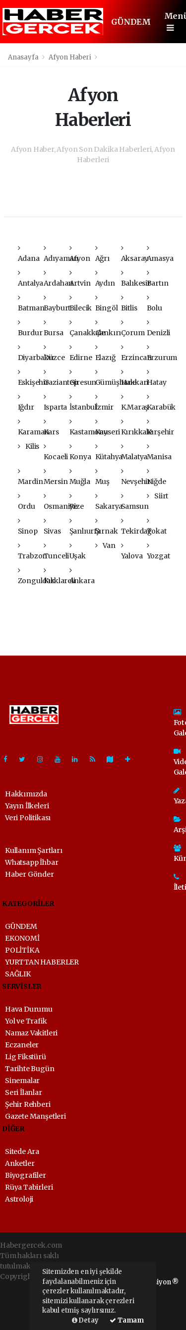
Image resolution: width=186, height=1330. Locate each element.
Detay (85, 1320)
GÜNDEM (131, 22)
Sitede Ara (22, 1151)
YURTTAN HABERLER (42, 962)
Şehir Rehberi (28, 1104)
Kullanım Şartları (33, 850)
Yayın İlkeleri (27, 805)
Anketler (19, 1163)
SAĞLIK (18, 973)
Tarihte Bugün (30, 1068)
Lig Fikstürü (25, 1056)
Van (105, 545)
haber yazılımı (24, 1286)
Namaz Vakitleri (31, 1032)
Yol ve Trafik (26, 1021)
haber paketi (21, 1297)
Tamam (127, 1320)
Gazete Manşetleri (35, 1116)
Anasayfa (24, 57)
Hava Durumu (29, 1009)
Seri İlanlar (23, 1092)
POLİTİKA (22, 950)
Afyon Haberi (70, 57)
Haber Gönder (29, 874)
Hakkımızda (26, 793)
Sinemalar (22, 1080)
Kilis (29, 446)
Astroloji (19, 1199)
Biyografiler (25, 1175)
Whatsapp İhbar (31, 862)
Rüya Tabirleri (29, 1187)
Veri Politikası (28, 817)
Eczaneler (22, 1044)
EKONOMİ (22, 938)
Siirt (158, 495)
